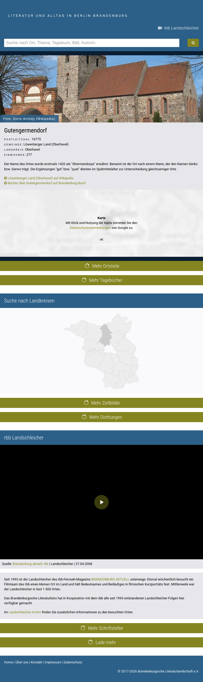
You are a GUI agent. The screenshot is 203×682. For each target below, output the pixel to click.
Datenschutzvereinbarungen (90, 228)
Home (8, 662)
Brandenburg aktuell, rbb (30, 564)
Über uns (22, 662)
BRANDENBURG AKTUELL (110, 579)
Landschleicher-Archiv (25, 612)
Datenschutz (73, 662)
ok (101, 239)
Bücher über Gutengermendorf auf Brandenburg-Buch (45, 183)
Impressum (53, 662)
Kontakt (36, 662)
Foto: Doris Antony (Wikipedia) (29, 119)
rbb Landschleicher (178, 28)
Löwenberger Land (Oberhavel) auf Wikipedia (38, 178)
